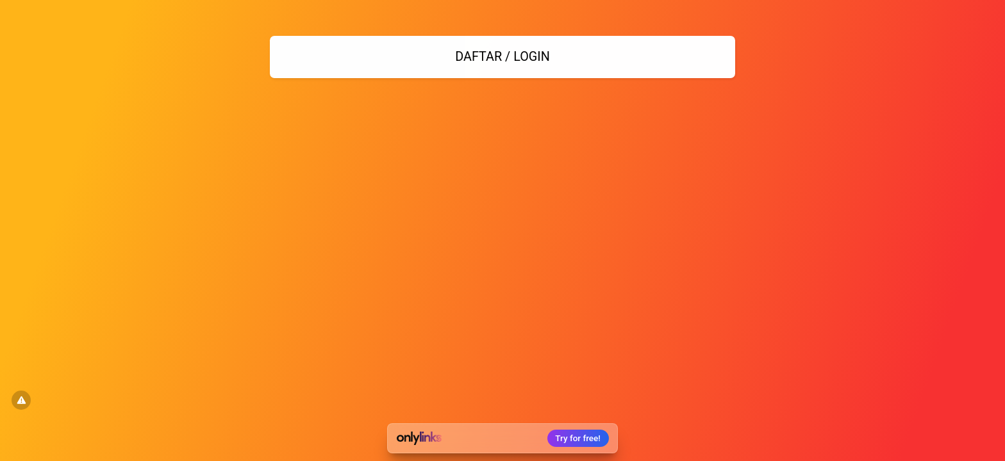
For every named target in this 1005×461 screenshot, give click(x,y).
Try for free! (578, 438)
